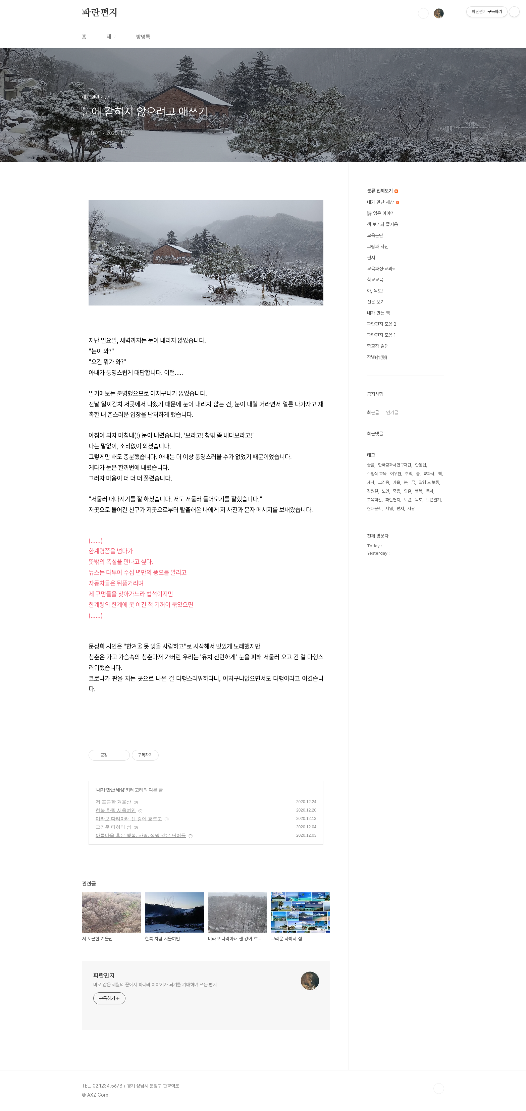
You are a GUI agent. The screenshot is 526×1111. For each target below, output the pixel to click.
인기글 (392, 412)
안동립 (420, 464)
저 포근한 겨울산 (113, 801)
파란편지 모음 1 (381, 335)
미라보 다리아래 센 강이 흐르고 (129, 818)
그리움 (383, 482)
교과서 (428, 473)
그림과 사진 (377, 246)
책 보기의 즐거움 (382, 224)
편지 (371, 257)
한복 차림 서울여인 (116, 810)
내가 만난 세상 (110, 789)
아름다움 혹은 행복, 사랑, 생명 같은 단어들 (141, 835)
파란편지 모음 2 (382, 324)
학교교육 (375, 279)
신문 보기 (375, 301)
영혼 (407, 491)
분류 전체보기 (382, 190)
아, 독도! (375, 290)
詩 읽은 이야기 (380, 213)
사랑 (411, 508)
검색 (423, 13)
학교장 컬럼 (377, 346)
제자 (370, 482)
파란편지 (100, 13)
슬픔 (370, 464)
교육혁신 (374, 499)
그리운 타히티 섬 (113, 827)
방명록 (143, 37)
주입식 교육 (376, 473)
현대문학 (374, 508)
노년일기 (433, 499)
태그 (111, 37)
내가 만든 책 (378, 313)
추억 (408, 473)
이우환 (395, 473)
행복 (418, 491)
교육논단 (375, 235)
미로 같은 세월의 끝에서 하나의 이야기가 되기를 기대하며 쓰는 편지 (155, 984)
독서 (429, 491)
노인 (385, 491)
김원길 (372, 491)
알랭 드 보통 (429, 482)
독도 (418, 499)
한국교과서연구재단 (394, 464)
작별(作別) (377, 357)
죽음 (396, 491)
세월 (389, 508)
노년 (407, 499)
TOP (438, 1088)
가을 (396, 482)
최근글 (373, 412)
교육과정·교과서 (382, 268)
